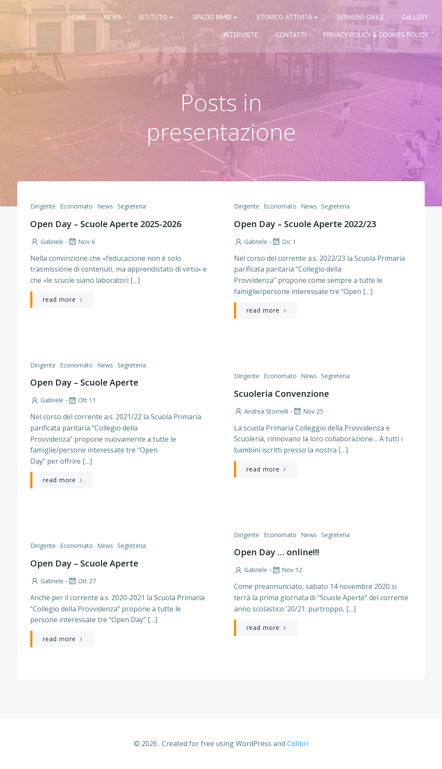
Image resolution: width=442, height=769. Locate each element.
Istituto (157, 17)
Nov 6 (81, 241)
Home (77, 17)
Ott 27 (82, 581)
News (113, 17)
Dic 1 (284, 241)
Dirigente (43, 206)
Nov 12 (287, 570)
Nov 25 (308, 411)
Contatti (290, 35)
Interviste (241, 35)
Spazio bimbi (216, 17)
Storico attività (288, 17)
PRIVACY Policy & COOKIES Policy (375, 35)
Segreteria (131, 206)
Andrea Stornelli (261, 411)
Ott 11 (82, 400)
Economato (76, 206)
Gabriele (46, 241)
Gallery (414, 17)
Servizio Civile (360, 17)
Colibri (297, 743)
